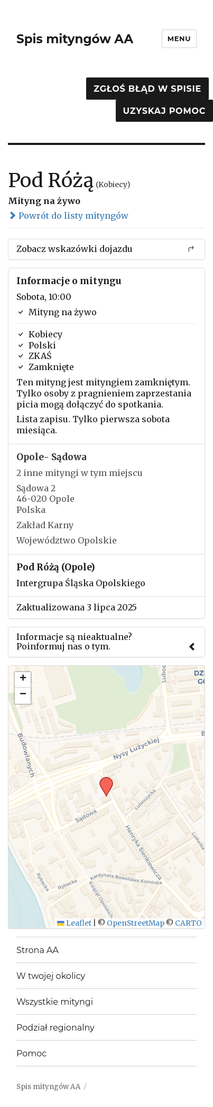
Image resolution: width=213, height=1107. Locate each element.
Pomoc (31, 1053)
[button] (102, 780)
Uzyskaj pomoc (164, 111)
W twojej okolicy (50, 976)
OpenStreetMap (135, 923)
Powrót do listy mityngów (68, 215)
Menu (179, 38)
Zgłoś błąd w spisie (147, 89)
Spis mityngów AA (74, 39)
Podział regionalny (55, 1028)
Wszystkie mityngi (54, 1002)
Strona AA (37, 950)
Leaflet (74, 923)
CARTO (188, 923)
